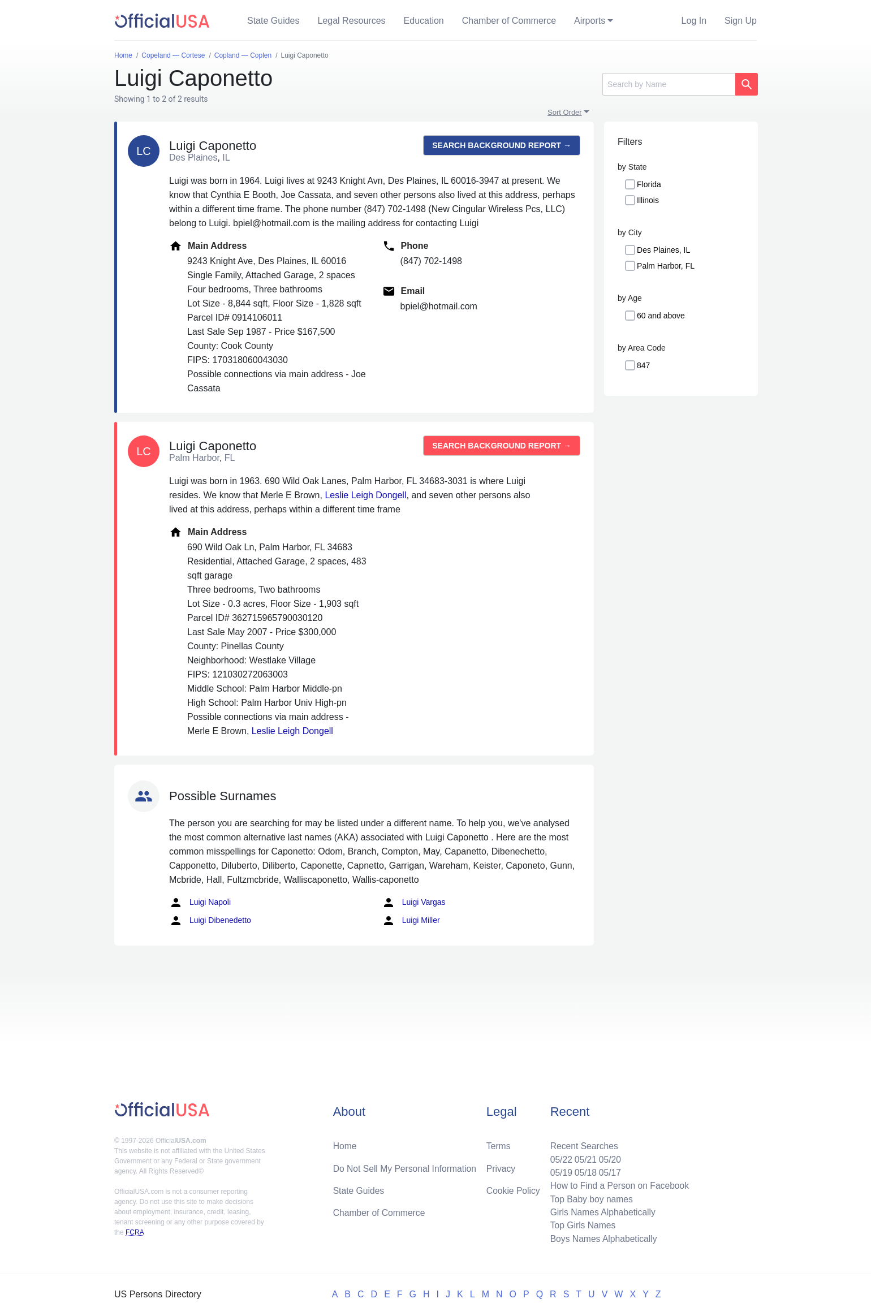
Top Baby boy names (589, 1197)
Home (345, 1143)
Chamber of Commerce (509, 20)
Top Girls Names (580, 1224)
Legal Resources (352, 20)
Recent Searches (581, 1143)
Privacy (500, 1166)
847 (643, 365)
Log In (694, 20)
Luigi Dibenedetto (210, 920)
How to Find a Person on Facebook (618, 1184)
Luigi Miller (411, 920)
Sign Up (741, 20)
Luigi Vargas (414, 902)
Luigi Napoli (200, 902)
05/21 (583, 1157)
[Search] (668, 84)
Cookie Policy (513, 1188)
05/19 (558, 1170)
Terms (498, 1143)
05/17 (608, 1170)
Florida (649, 184)
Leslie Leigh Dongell (365, 495)
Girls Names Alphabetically (600, 1211)
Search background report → (501, 145)
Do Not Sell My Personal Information (406, 1166)
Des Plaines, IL (663, 250)
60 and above (661, 315)
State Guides (273, 20)
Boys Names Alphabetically (601, 1238)
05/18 (583, 1170)
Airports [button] (589, 20)
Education (424, 20)
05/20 (608, 1157)
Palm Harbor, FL (666, 266)
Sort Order (564, 112)
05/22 (558, 1157)
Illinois (648, 200)
